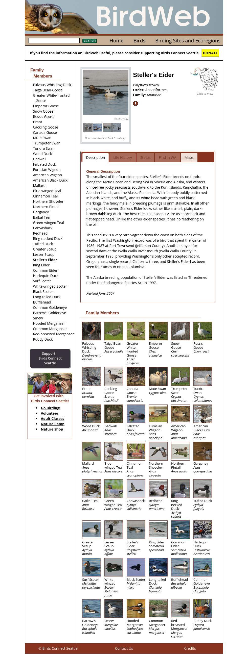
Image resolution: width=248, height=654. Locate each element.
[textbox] (54, 40)
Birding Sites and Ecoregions (187, 40)
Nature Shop (52, 429)
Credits (190, 648)
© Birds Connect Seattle (58, 648)
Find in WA (167, 157)
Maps (189, 157)
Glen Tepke (123, 119)
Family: (140, 94)
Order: (139, 89)
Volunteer (49, 413)
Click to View (205, 93)
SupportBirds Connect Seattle (50, 358)
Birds (139, 40)
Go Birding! (50, 408)
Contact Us (124, 648)
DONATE (210, 53)
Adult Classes (52, 418)
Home (116, 40)
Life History (122, 157)
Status (145, 157)
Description (95, 157)
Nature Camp (52, 423)
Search (89, 41)
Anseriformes (156, 89)
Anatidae (154, 94)
